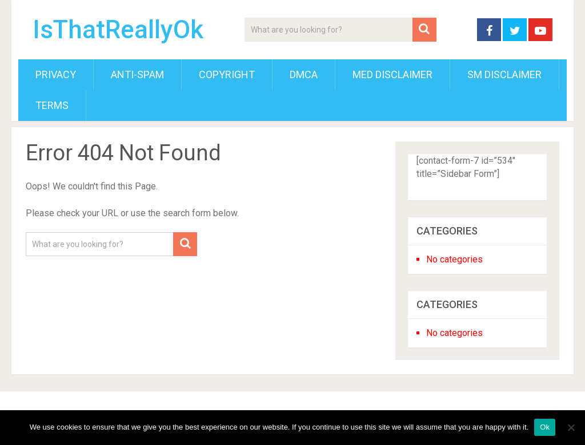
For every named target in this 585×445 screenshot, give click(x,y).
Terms (52, 105)
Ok (545, 427)
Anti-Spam (137, 74)
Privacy (55, 74)
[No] (570, 427)
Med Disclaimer (392, 74)
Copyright (227, 74)
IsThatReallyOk (118, 29)
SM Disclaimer (504, 74)
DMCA (304, 74)
